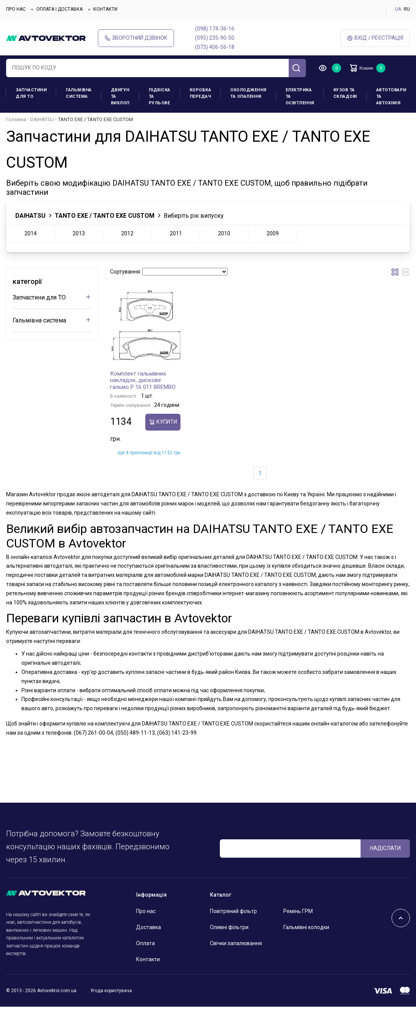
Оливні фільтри (229, 927)
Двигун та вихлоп (120, 96)
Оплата (145, 943)
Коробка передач (200, 93)
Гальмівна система (79, 93)
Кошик (365, 68)
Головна (16, 119)
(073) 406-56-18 (214, 47)
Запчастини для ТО (31, 93)
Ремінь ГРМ (298, 911)
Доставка (148, 927)
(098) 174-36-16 (214, 29)
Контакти (105, 9)
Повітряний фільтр (233, 911)
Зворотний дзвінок (135, 38)
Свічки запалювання (236, 943)
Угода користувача (111, 990)
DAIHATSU (42, 119)
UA (398, 9)
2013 (79, 233)
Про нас (16, 9)
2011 (176, 233)
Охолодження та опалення (248, 93)
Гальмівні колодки (306, 927)
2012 (127, 233)
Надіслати (385, 848)
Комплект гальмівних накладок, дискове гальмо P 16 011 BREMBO (143, 380)
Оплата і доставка (59, 9)
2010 (224, 233)
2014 (30, 233)
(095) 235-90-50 (214, 38)
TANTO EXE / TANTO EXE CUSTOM (104, 215)
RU (407, 9)
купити (163, 422)
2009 (272, 233)
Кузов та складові (345, 93)
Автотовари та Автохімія (391, 96)
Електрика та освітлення (300, 96)
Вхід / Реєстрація (375, 38)
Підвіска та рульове (160, 96)
